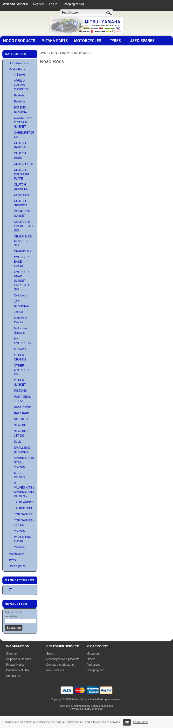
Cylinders (20, 295)
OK (127, 722)
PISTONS (20, 390)
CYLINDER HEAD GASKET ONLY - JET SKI (21, 280)
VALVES (19, 531)
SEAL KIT (20, 425)
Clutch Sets (21, 195)
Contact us (13, 676)
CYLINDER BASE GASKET (21, 262)
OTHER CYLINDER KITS (21, 370)
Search (50, 653)
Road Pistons (22, 407)
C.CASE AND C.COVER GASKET (23, 122)
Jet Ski (18, 312)
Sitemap (11, 653)
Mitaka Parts (55, 40)
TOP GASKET (23, 514)
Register (38, 4)
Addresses (93, 664)
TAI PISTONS (23, 508)
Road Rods (21, 413)
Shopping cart (95, 670)
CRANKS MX (22, 251)
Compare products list (60, 664)
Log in (53, 4)
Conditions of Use (17, 670)
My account (94, 653)
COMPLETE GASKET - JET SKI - (24, 226)
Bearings (20, 101)
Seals (17, 441)
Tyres (115, 40)
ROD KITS (21, 419)
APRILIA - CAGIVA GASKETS (21, 85)
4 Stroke (19, 74)
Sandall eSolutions (102, 705)
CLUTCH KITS (23, 164)
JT (10, 589)
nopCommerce (94, 708)
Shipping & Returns (18, 659)
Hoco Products (19, 40)
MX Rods (20, 349)
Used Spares (142, 40)
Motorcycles (87, 40)
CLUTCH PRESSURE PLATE (22, 174)
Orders (91, 659)
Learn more (140, 722)
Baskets (19, 95)
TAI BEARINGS (24, 502)
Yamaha (19, 547)
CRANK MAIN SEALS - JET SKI (23, 241)
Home (44, 53)
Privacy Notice (15, 664)
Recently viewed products (62, 659)
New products (55, 670)
